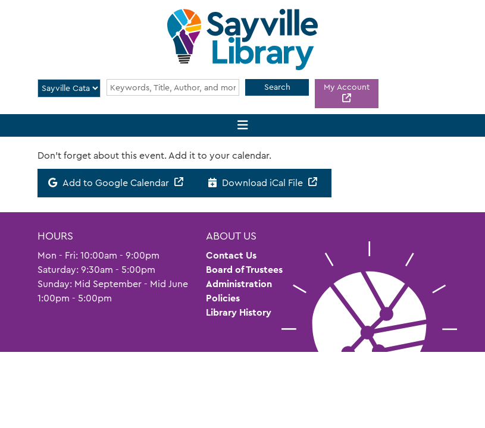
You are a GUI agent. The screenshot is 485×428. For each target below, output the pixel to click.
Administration (239, 284)
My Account (347, 87)
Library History (238, 312)
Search (277, 87)
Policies (223, 298)
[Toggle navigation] (242, 125)
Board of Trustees (244, 269)
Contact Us (231, 255)
